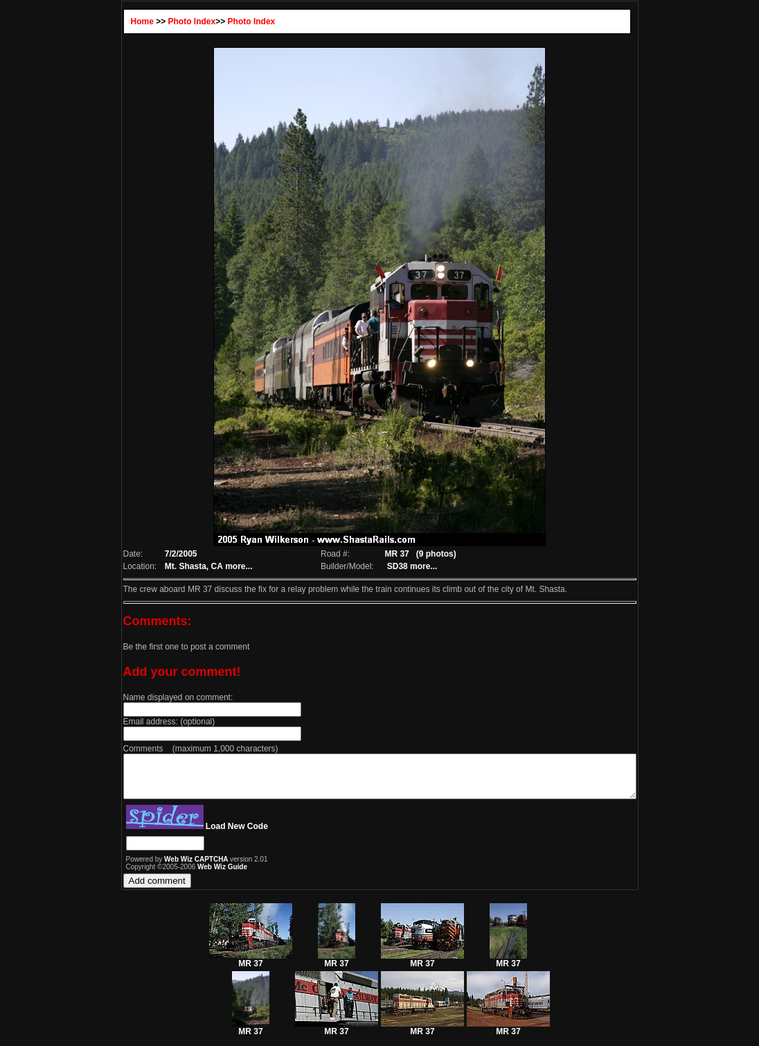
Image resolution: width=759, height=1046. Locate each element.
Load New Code (206, 834)
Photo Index (161, 21)
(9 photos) (432, 554)
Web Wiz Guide (191, 875)
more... (210, 566)
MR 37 (250, 968)
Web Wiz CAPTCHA (166, 867)
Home (111, 21)
